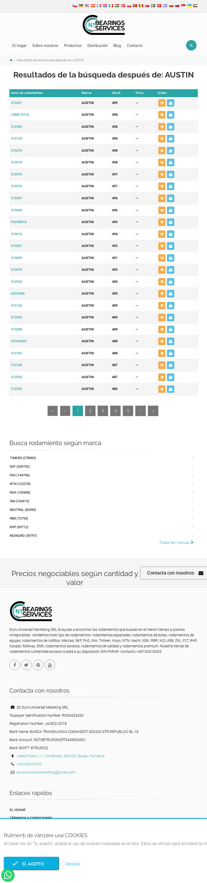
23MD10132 (20, 115)
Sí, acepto (31, 864)
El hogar (19, 45)
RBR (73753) (19, 518)
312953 (16, 317)
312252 (16, 389)
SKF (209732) (20, 466)
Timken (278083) (23, 458)
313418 (16, 162)
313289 (16, 329)
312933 (16, 282)
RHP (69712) (19, 527)
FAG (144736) (20, 475)
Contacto (135, 45)
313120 (16, 138)
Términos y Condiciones (31, 818)
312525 (16, 377)
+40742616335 (29, 764)
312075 (16, 270)
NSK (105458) (20, 492)
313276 (16, 150)
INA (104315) (19, 501)
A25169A (18, 293)
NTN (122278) (20, 484)
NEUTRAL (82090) (23, 510)
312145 (16, 365)
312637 (16, 103)
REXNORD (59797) (23, 536)
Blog (117, 45)
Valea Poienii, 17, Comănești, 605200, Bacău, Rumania (61, 756)
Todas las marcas (176, 542)
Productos (73, 45)
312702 (16, 353)
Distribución (97, 45)
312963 (16, 127)
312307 (16, 198)
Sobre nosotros (45, 45)
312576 (16, 174)
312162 (16, 305)
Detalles (72, 864)
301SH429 (18, 341)
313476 (16, 186)
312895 (16, 258)
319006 (16, 210)
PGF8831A (19, 222)
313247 (16, 246)
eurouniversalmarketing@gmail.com (46, 772)
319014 (16, 234)
